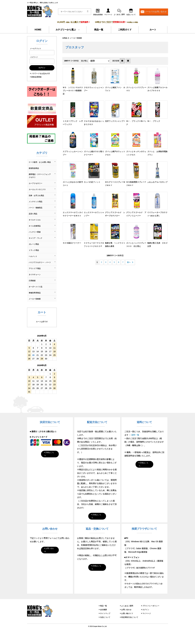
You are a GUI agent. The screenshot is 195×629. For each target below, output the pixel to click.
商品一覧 (98, 29)
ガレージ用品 (34, 244)
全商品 (64, 38)
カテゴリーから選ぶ (66, 29)
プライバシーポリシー (150, 606)
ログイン (145, 610)
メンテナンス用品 (35, 202)
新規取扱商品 (34, 168)
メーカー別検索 (76, 38)
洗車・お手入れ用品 (36, 196)
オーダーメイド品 (35, 287)
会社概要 (103, 610)
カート (152, 29)
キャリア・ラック (35, 238)
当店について (105, 617)
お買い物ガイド (127, 613)
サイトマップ (105, 613)
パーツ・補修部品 (35, 208)
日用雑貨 (32, 281)
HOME (38, 29)
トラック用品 (34, 250)
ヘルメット (33, 256)
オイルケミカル (35, 220)
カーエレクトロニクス (37, 189)
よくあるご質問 (127, 606)
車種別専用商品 (35, 293)
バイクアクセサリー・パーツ (40, 262)
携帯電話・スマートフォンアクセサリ (40, 175)
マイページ (146, 613)
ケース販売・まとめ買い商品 (40, 162)
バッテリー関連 (35, 232)
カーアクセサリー (35, 183)
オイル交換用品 (35, 226)
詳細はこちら (49, 453)
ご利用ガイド (125, 29)
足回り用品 (33, 214)
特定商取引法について (129, 617)
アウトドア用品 (35, 268)
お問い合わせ (49, 549)
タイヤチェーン (35, 275)
